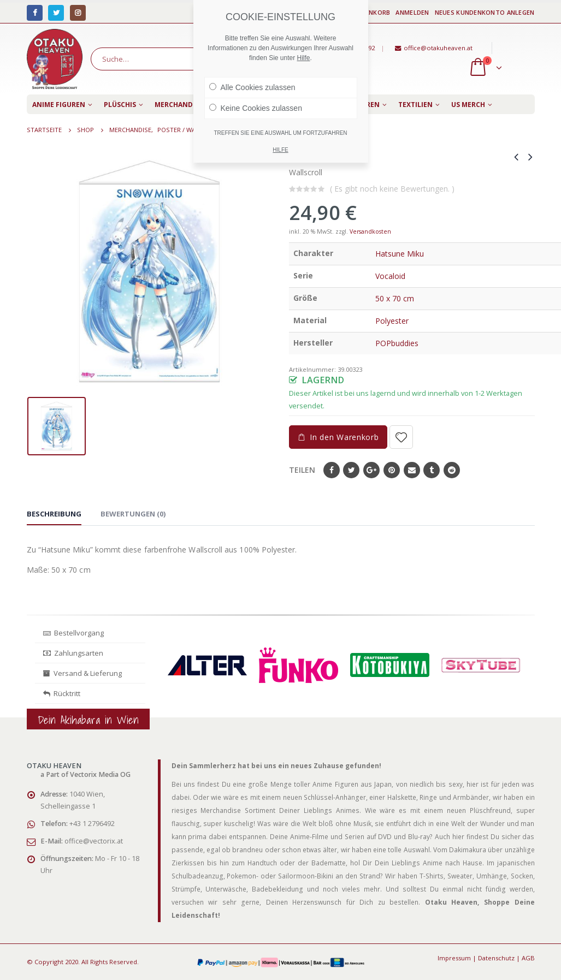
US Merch (468, 104)
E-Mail (412, 470)
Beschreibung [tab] (54, 514)
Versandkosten (370, 231)
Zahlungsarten (73, 653)
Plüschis (120, 104)
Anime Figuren (58, 104)
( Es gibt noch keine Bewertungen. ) (392, 188)
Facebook (331, 470)
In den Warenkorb (344, 437)
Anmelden (412, 12)
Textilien (415, 104)
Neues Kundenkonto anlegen (485, 12)
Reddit (452, 470)
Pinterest (391, 470)
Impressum (454, 958)
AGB (528, 958)
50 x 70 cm (394, 298)
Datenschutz (496, 958)
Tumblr (431, 470)
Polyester (392, 321)
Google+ (371, 470)
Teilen (302, 470)
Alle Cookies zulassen (252, 87)
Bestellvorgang (73, 633)
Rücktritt (61, 693)
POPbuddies (396, 343)
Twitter (351, 470)
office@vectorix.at (93, 841)
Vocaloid (390, 276)
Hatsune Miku (399, 253)
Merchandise (179, 104)
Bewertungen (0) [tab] (133, 514)
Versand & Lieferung (82, 673)
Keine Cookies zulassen (255, 108)
